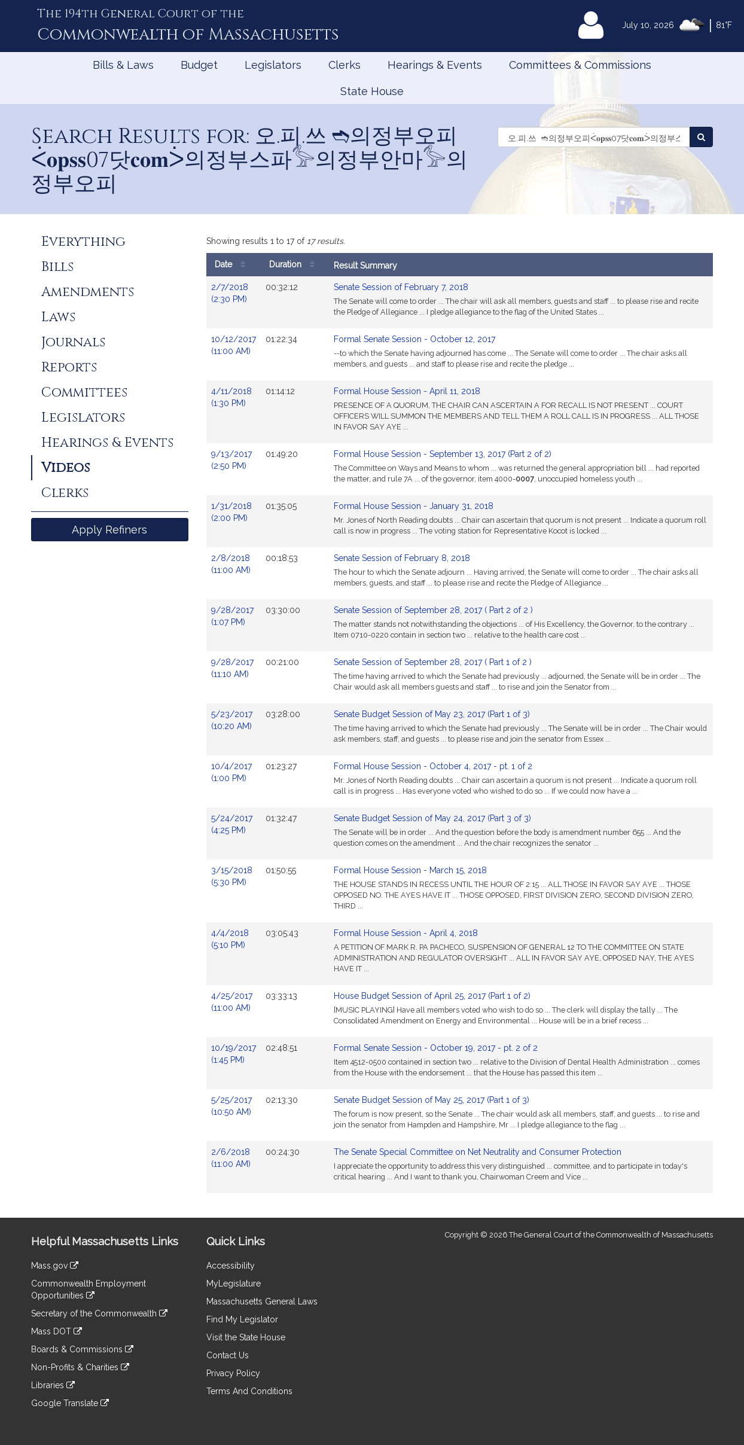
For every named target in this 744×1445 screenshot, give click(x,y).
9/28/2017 (233, 616)
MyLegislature (233, 1283)
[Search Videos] (701, 137)
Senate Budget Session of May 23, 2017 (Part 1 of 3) (432, 714)
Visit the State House (245, 1337)
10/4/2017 (233, 772)
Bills (57, 267)
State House (372, 91)
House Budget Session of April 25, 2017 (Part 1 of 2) (432, 996)
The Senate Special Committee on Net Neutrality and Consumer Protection (477, 1152)
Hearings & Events (435, 65)
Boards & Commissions (82, 1349)
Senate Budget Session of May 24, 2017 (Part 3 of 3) (432, 818)
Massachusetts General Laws (262, 1301)
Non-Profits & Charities (80, 1367)
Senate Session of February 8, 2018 (402, 558)
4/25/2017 (233, 1002)
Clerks (344, 65)
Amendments (87, 292)
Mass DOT (56, 1331)
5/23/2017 (233, 720)
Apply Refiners (109, 529)
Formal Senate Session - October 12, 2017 (414, 339)
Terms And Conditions (249, 1391)
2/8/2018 (233, 564)
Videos (65, 468)
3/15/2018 (233, 876)
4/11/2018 (233, 397)
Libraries (53, 1385)
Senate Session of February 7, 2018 (401, 287)
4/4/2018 (233, 939)
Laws (58, 317)
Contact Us (227, 1355)
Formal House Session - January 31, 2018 (413, 506)
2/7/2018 (233, 293)
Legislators (273, 65)
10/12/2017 (233, 345)
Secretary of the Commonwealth (99, 1313)
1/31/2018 (233, 512)
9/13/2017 (233, 460)
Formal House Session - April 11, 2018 (407, 391)
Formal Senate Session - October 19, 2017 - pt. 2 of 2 (436, 1048)
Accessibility (230, 1265)
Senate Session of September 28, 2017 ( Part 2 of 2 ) (433, 610)
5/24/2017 (233, 824)
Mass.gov (54, 1265)
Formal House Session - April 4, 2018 (406, 933)
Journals (73, 342)
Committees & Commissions (580, 65)
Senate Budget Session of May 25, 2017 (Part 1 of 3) (431, 1100)
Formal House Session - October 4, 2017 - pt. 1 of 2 (433, 766)
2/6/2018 (233, 1158)
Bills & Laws (123, 65)
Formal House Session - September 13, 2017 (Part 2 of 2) (442, 454)
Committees (84, 392)
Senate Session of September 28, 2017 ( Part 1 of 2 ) (433, 662)
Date (233, 265)
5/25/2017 (233, 1106)
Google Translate (70, 1403)
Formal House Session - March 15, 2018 (410, 870)
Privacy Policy (233, 1373)
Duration (295, 265)
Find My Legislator (242, 1319)
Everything (83, 242)
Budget (199, 65)
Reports (69, 367)
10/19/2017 (233, 1054)
